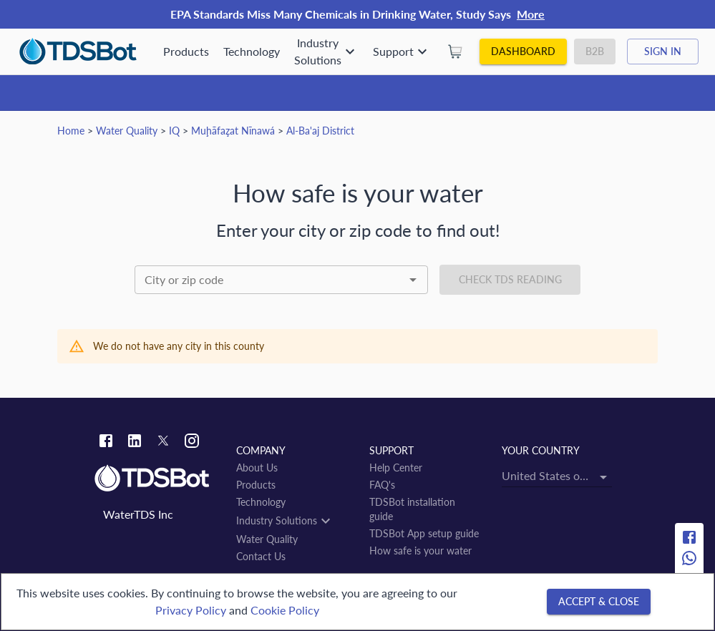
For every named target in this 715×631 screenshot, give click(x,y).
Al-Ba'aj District (320, 130)
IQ (174, 130)
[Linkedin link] (134, 442)
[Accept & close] (599, 602)
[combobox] (282, 279)
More (531, 14)
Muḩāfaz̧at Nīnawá (233, 130)
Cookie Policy (285, 610)
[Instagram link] (191, 442)
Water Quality (126, 130)
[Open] (413, 280)
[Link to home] (158, 478)
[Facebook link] (106, 442)
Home (70, 130)
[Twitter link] (163, 442)
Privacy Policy (190, 610)
